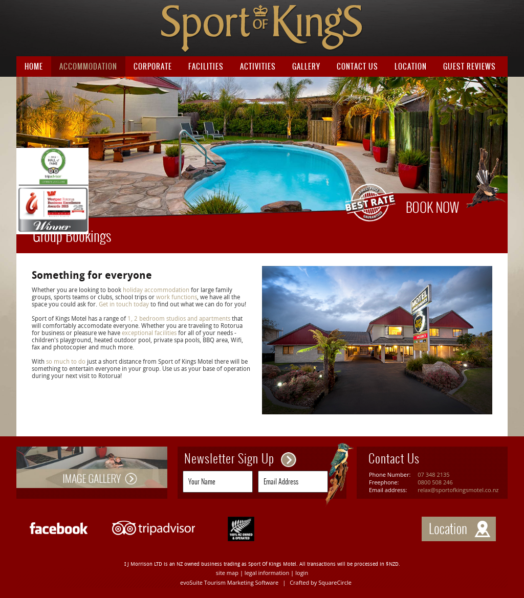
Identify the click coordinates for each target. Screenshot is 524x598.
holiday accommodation (155, 290)
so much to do (65, 361)
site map (227, 573)
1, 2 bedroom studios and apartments (178, 318)
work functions (176, 297)
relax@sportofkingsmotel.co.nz (458, 490)
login (301, 573)
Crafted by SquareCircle (321, 582)
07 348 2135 (433, 474)
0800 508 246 (435, 482)
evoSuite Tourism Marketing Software (229, 582)
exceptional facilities (149, 333)
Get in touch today (124, 304)
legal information (267, 573)
